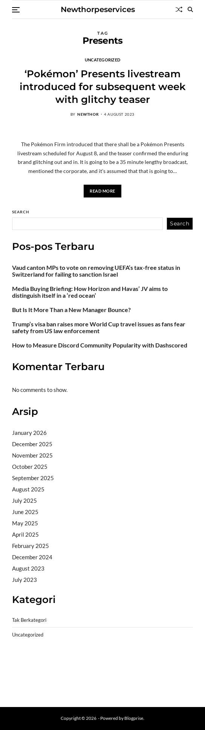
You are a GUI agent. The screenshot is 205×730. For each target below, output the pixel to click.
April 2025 (25, 534)
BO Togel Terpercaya (57, 661)
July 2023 (24, 579)
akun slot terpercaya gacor (117, 661)
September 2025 (33, 477)
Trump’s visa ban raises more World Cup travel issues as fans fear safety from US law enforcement (98, 327)
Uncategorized (103, 59)
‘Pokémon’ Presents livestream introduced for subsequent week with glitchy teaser (103, 87)
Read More (102, 190)
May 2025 (25, 523)
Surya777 (24, 690)
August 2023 (28, 568)
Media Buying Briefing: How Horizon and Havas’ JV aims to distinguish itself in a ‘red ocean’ (90, 292)
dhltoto (21, 661)
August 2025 (28, 489)
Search (20, 212)
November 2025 (32, 455)
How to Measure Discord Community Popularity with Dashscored (99, 345)
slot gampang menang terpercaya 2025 (111, 670)
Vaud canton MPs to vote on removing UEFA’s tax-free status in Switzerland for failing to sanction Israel (96, 271)
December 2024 (32, 557)
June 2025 (25, 511)
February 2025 (30, 545)
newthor (88, 114)
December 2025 (32, 444)
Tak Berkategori (29, 620)
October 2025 (29, 466)
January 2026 (29, 432)
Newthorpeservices (98, 9)
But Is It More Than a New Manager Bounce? (71, 309)
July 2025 (24, 500)
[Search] (190, 9)
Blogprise (133, 718)
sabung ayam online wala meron (120, 680)
